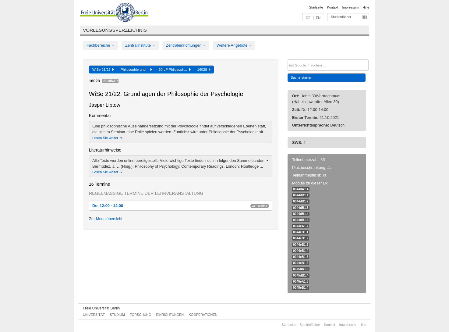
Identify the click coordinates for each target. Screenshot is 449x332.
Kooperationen (203, 314)
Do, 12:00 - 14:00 (180, 205)
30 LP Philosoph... (175, 69)
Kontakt (332, 7)
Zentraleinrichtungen (186, 45)
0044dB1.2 (301, 201)
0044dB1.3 (301, 207)
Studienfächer (341, 17)
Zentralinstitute (140, 45)
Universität (94, 314)
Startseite (316, 7)
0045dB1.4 (301, 275)
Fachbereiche (100, 45)
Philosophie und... (136, 69)
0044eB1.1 (300, 232)
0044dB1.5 (301, 220)
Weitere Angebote (234, 45)
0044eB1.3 (300, 244)
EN (318, 18)
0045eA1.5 (300, 281)
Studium (117, 314)
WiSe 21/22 (103, 69)
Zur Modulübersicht (105, 218)
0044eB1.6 (300, 263)
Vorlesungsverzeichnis (115, 30)
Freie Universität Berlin (101, 308)
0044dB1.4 (301, 214)
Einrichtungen (170, 314)
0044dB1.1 (301, 195)
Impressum (350, 7)
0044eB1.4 (300, 250)
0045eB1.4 (300, 287)
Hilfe (365, 7)
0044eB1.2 (300, 238)
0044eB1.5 (300, 257)
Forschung (140, 314)
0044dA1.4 (301, 189)
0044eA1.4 (300, 226)
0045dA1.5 (301, 269)
